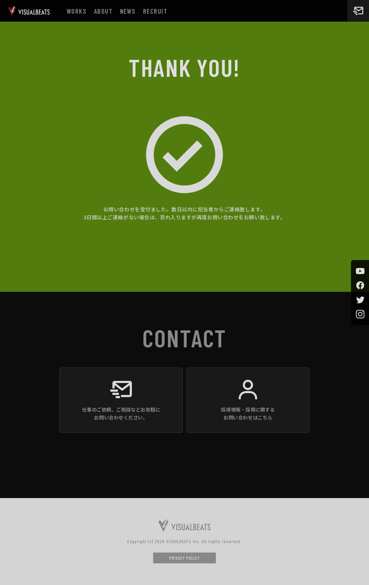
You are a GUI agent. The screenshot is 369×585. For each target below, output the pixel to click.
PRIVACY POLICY (184, 558)
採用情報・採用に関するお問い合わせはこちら (248, 413)
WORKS (76, 11)
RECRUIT (155, 11)
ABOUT (103, 11)
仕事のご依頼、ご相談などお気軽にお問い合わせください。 (121, 413)
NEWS (128, 11)
